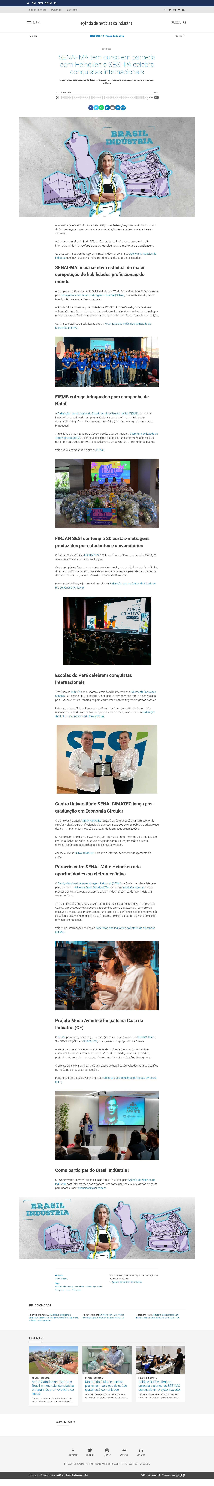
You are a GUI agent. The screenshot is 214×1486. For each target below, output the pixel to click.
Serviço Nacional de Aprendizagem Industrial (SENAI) (92, 297)
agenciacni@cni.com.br (92, 1195)
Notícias (68, 1471)
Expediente (72, 9)
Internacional (91, 1322)
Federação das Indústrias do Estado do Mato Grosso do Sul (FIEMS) (97, 416)
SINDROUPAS (145, 1043)
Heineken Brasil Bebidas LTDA (91, 893)
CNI (36, 3)
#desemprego (68, 1294)
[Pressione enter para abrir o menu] (31, 23)
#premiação (97, 1294)
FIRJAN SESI (91, 558)
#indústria (58, 1294)
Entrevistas (79, 1471)
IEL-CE (62, 1043)
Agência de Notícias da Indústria (127, 1289)
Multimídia (56, 9)
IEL (57, 3)
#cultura (88, 1294)
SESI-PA (75, 696)
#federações (76, 1297)
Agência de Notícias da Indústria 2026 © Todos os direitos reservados (58, 1482)
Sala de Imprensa (37, 9)
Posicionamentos (102, 1471)
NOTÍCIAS (96, 37)
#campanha (59, 1297)
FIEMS (100, 453)
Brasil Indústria (114, 37)
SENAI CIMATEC (91, 825)
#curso (67, 1297)
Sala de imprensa (119, 1471)
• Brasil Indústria (61, 1286)
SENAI (50, 3)
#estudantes (79, 1294)
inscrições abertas (133, 893)
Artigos (89, 1471)
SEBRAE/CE (90, 1047)
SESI (42, 3)
